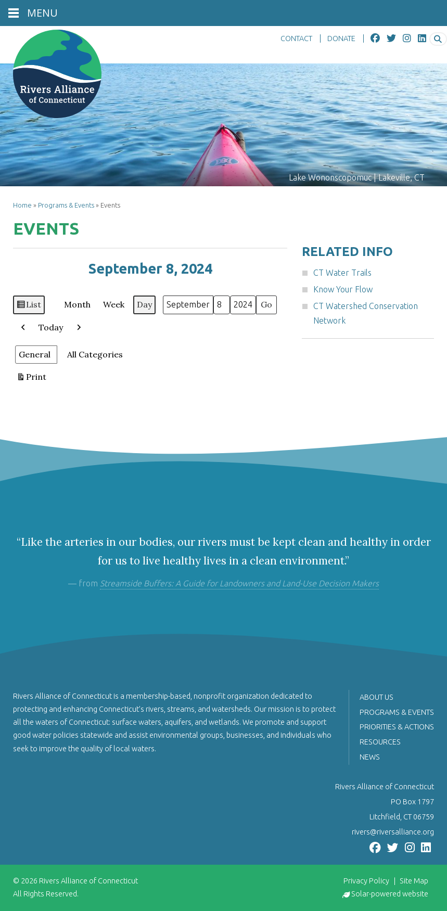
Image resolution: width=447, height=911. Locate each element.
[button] (23, 327)
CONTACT (296, 38)
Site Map (414, 881)
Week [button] (113, 304)
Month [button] (77, 304)
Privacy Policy (366, 881)
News (370, 757)
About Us (376, 697)
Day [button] (144, 304)
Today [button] (51, 327)
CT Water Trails (342, 272)
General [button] (34, 354)
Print (31, 379)
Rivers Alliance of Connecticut (88, 881)
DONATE (341, 38)
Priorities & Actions (397, 727)
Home (22, 205)
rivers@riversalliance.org (393, 832)
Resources (380, 742)
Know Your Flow (343, 289)
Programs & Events (66, 205)
